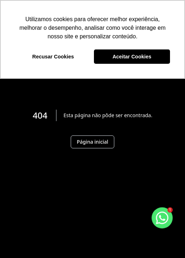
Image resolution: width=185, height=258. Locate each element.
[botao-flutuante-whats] (162, 217)
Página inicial (92, 141)
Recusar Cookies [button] (53, 56)
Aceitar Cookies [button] (131, 56)
